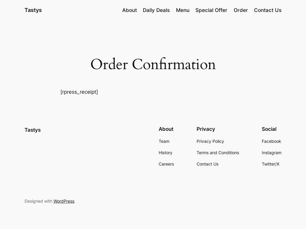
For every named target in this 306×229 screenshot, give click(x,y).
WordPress (63, 201)
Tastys (33, 10)
